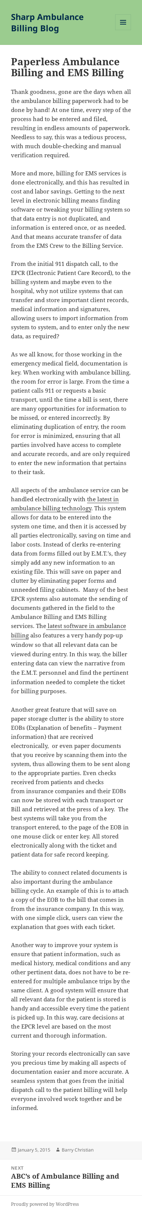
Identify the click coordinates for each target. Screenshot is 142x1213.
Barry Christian (78, 1150)
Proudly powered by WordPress (45, 1204)
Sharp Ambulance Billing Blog (47, 22)
